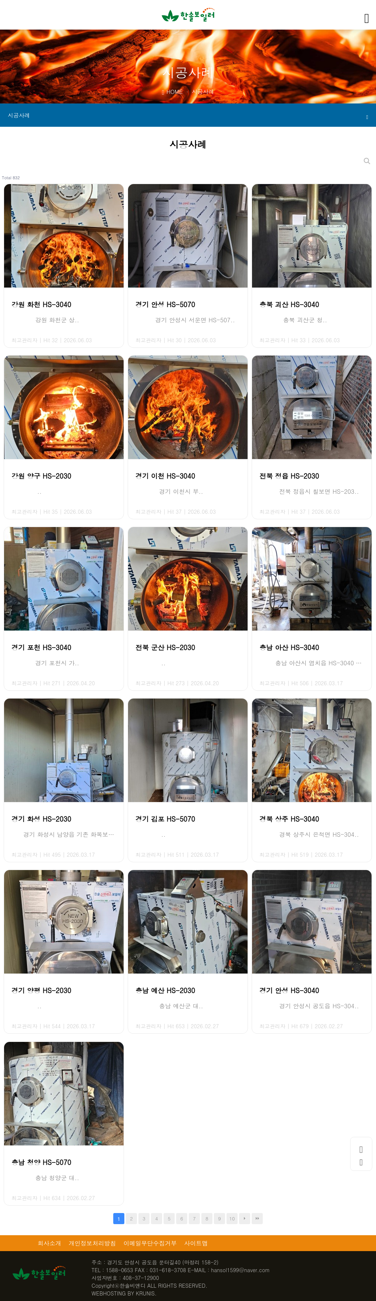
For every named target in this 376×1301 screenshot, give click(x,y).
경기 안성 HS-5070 (165, 304)
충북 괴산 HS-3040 (289, 304)
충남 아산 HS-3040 (289, 647)
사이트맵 (196, 1243)
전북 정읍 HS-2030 (289, 475)
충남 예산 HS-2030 (165, 990)
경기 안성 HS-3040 (289, 990)
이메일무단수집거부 (150, 1243)
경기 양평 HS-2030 (41, 990)
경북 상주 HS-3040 (289, 818)
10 (232, 1218)
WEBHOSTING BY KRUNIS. (124, 1293)
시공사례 (188, 115)
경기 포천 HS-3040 (41, 647)
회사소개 (49, 1243)
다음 (244, 1218)
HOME (172, 91)
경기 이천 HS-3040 (165, 475)
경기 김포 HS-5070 (165, 818)
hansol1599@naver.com (240, 1270)
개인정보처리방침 (92, 1243)
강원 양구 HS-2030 (41, 475)
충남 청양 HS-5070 (41, 1162)
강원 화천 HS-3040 (41, 304)
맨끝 (257, 1218)
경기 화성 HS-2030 (41, 818)
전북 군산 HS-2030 (165, 647)
